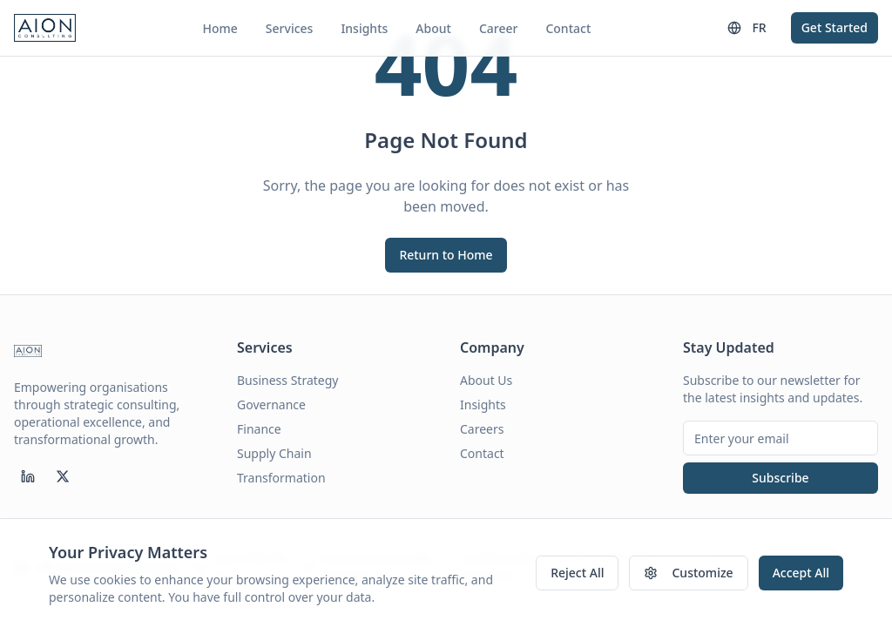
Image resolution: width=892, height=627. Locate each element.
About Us (486, 380)
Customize (688, 572)
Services (290, 28)
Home (220, 28)
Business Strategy (287, 380)
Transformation (281, 477)
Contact (568, 28)
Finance (259, 429)
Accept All (801, 572)
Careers (481, 429)
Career (498, 28)
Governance (271, 404)
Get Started (834, 27)
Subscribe (780, 477)
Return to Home (445, 254)
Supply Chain (274, 453)
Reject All (577, 572)
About (433, 28)
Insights (364, 28)
